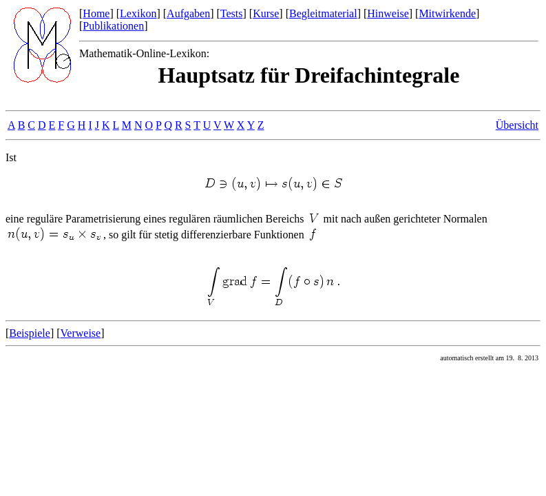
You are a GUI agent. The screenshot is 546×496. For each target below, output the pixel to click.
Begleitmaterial (323, 13)
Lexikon (138, 13)
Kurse (266, 13)
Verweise (81, 333)
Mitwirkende (447, 13)
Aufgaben (188, 13)
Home (96, 13)
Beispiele (29, 333)
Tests (231, 13)
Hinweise (387, 13)
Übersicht (517, 125)
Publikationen (113, 26)
